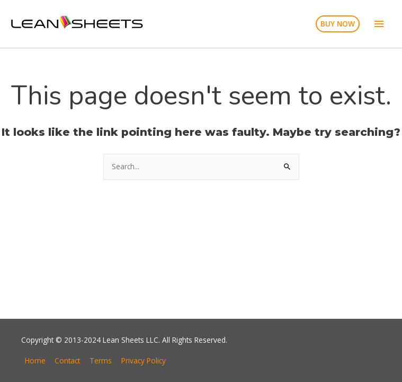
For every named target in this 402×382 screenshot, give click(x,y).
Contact (67, 360)
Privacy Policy (143, 360)
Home (35, 360)
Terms (101, 360)
